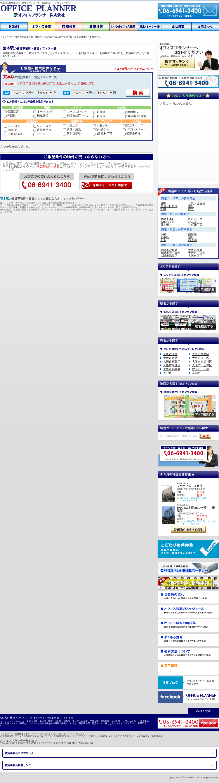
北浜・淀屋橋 (196, 203)
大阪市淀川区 (168, 250)
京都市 (196, 372)
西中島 (164, 237)
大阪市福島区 (168, 255)
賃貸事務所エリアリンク (19, 753)
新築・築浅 (72, 129)
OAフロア (12, 125)
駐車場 (99, 112)
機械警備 (40, 115)
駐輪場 (99, 116)
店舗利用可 (42, 130)
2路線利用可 (102, 133)
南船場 (192, 234)
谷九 (191, 209)
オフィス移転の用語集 (56, 736)
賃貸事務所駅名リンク (18, 765)
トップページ (6, 734)
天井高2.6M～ (14, 134)
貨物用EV (131, 112)
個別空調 (11, 111)
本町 (191, 206)
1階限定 (11, 130)
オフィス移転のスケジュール (29, 736)
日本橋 (36, 83)
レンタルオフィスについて (122, 736)
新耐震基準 (72, 133)
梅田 (163, 209)
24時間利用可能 (134, 116)
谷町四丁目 (24, 83)
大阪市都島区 (171, 369)
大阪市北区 (195, 250)
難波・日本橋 (168, 206)
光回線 (10, 115)
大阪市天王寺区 (170, 253)
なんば (75, 83)
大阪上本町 (63, 83)
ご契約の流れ (6, 736)
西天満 (192, 240)
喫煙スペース (133, 125)
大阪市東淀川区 (202, 361)
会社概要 (19, 734)
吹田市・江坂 (200, 369)
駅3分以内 (101, 129)
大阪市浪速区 (171, 365)
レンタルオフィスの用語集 (150, 736)
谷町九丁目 (87, 83)
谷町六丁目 (48, 83)
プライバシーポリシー (57, 734)
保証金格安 (132, 133)
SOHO (39, 134)
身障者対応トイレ (76, 115)
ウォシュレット (75, 111)
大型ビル (70, 125)
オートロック (43, 111)
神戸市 (167, 372)
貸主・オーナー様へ (35, 734)
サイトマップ (76, 734)
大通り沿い (102, 125)
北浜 (163, 240)
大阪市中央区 (196, 253)
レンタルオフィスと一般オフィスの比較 (87, 736)
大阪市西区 (195, 255)
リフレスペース (134, 129)
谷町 (163, 203)
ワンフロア (42, 125)
